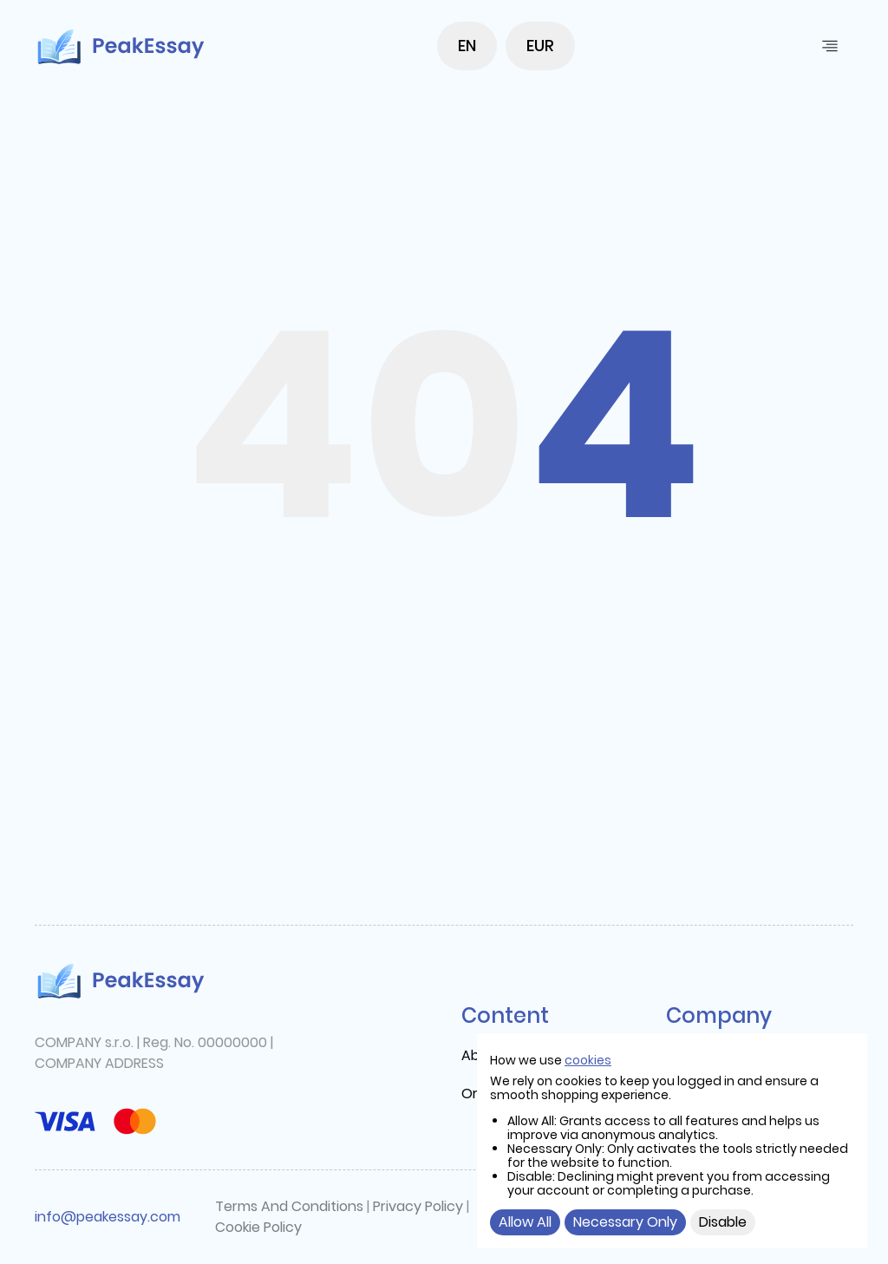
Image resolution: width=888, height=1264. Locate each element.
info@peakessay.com (107, 1217)
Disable (723, 1222)
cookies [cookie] (588, 1060)
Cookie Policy (258, 1227)
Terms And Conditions (289, 1206)
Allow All (525, 1222)
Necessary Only (625, 1222)
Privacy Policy (418, 1206)
